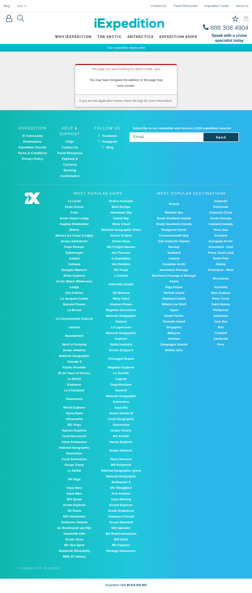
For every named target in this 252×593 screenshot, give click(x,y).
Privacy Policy (32, 159)
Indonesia (221, 316)
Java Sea (220, 321)
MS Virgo (74, 424)
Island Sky (121, 218)
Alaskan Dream (121, 304)
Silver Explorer (74, 275)
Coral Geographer (121, 419)
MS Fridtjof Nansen (121, 247)
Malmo (74, 230)
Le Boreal (74, 310)
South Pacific (174, 316)
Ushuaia (74, 264)
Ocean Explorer (74, 505)
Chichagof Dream (121, 359)
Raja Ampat (174, 287)
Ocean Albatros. (121, 450)
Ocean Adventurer (74, 241)
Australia (220, 287)
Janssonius (121, 424)
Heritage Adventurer (121, 551)
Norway (174, 247)
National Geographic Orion (121, 230)
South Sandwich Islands (174, 224)
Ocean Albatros (74, 350)
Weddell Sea (174, 212)
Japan (173, 310)
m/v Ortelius (74, 293)
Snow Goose (74, 207)
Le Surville (121, 373)
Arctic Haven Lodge (74, 218)
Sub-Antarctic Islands (174, 241)
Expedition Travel (217, 6)
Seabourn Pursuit (121, 516)
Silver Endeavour (74, 442)
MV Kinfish (121, 436)
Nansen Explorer (74, 430)
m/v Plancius (121, 252)
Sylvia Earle (74, 413)
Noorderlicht (74, 336)
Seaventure (74, 399)
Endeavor (74, 384)
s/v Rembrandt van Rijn (74, 528)
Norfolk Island (174, 293)
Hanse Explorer (121, 442)
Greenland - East (220, 247)
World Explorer (74, 407)
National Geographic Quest (121, 470)
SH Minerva (121, 293)
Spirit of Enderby (74, 344)
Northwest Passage (174, 270)
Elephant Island (173, 298)
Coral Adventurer (74, 459)
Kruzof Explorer (121, 505)
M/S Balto (121, 539)
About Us (242, 6)
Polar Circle (220, 298)
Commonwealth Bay (174, 235)
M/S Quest (74, 499)
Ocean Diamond (121, 522)
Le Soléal (74, 470)
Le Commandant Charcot (74, 318)
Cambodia (220, 338)
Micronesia (221, 278)
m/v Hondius (121, 264)
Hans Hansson (121, 459)
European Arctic (221, 241)
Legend (121, 379)
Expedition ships (178, 37)
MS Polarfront (121, 465)
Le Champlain (74, 390)
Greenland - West (221, 270)
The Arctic (109, 37)
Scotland (220, 235)
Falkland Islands (221, 224)
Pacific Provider (74, 367)
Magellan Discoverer (121, 310)
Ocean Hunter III (121, 413)
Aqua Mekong (121, 499)
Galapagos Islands (174, 344)
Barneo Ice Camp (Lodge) (74, 235)
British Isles (174, 350)
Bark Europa (121, 207)
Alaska (221, 264)
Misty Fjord (121, 298)
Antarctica (140, 37)
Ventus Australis (121, 201)
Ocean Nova (121, 241)
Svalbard (174, 252)
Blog (7, 6)
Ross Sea (221, 230)
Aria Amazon (121, 493)
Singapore (174, 327)
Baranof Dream (74, 304)
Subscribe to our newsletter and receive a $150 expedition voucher (182, 128)
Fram (74, 212)
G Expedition (121, 258)
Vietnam (174, 338)
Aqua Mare (74, 493)
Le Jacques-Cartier (74, 298)
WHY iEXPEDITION (73, 37)
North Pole (221, 258)
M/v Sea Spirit (74, 545)
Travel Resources (185, 6)
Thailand (220, 333)
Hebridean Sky (121, 212)
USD (21, 6)
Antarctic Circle (220, 212)
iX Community (32, 136)
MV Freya (121, 270)
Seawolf (121, 390)
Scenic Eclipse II (121, 350)
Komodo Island (174, 321)
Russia (174, 204)
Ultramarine (74, 419)
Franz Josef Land (221, 252)
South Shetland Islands (174, 218)
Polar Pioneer (74, 247)
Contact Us (158, 6)
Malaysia (173, 333)
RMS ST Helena (74, 556)
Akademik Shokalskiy (74, 551)
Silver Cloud (121, 224)
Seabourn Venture (74, 522)
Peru (220, 344)
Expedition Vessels (32, 147)
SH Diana (74, 510)
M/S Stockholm (74, 516)
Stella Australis (121, 344)
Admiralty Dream (121, 284)
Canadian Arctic (174, 264)
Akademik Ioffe (74, 533)
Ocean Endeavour (121, 510)
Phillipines (221, 310)
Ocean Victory (121, 430)
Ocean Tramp (74, 465)
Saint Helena (220, 304)
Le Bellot (74, 379)
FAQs (70, 141)
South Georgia (220, 218)
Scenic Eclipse (121, 235)
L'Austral (121, 275)
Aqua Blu (121, 407)
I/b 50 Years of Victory (74, 373)
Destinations (32, 141)
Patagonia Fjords (174, 230)
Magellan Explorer (121, 367)
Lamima (74, 327)
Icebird (74, 258)
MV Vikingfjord (121, 488)
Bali (221, 327)
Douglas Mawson (74, 270)
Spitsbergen (74, 252)
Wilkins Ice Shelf (174, 304)
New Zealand (220, 293)
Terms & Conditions (32, 153)
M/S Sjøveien (121, 528)
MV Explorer (121, 545)
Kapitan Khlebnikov (74, 224)
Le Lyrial (74, 201)
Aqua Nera (74, 488)
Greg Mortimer (121, 384)
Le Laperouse (121, 327)
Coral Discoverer (74, 436)
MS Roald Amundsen (121, 533)
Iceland (174, 258)
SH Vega (74, 479)
